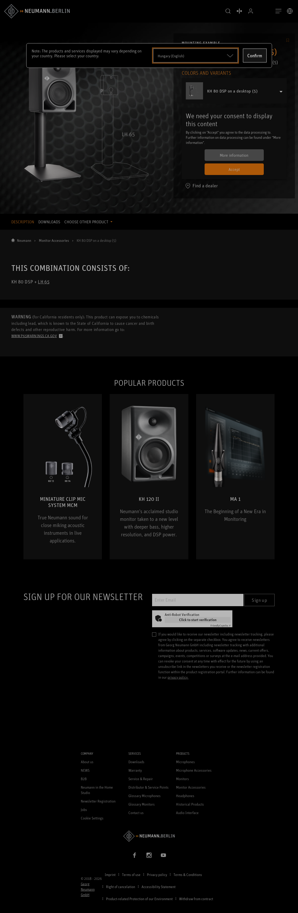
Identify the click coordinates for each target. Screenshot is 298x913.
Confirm (254, 55)
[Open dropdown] (195, 55)
